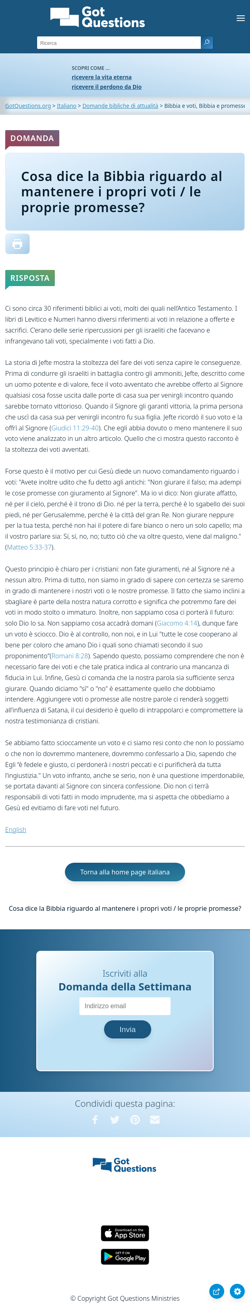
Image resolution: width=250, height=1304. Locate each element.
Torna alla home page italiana (125, 872)
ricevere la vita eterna (102, 77)
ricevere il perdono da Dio (107, 87)
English (15, 829)
